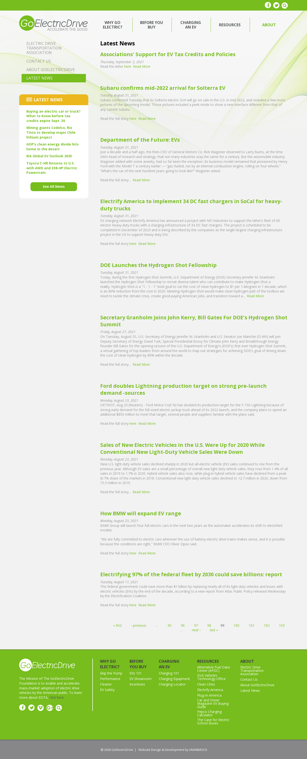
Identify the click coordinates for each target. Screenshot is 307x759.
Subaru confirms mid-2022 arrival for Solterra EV (162, 88)
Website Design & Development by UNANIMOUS (172, 750)
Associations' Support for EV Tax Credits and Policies (168, 54)
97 (196, 625)
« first (117, 625)
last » (214, 630)
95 (169, 625)
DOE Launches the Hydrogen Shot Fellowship (158, 265)
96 (183, 625)
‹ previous (138, 625)
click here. (57, 697)
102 (267, 625)
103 (282, 625)
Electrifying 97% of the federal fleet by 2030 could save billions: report (191, 574)
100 (236, 625)
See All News (54, 186)
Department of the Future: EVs (140, 139)
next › (196, 630)
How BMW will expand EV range (140, 513)
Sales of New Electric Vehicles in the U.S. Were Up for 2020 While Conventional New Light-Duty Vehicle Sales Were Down (182, 448)
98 (209, 625)
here (127, 66)
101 (251, 625)
